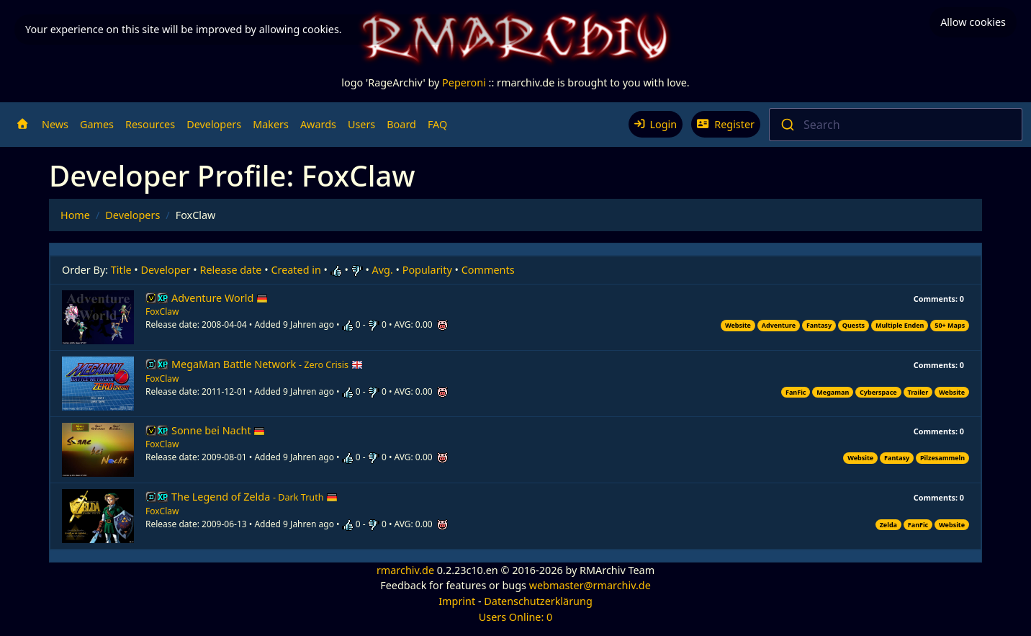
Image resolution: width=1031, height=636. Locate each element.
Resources (150, 124)
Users (361, 124)
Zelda (888, 524)
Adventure (779, 325)
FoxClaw (162, 311)
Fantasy (819, 325)
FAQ (437, 124)
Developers (213, 124)
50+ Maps (950, 325)
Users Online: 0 (516, 617)
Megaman (832, 392)
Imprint (456, 601)
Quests (853, 325)
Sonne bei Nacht (218, 430)
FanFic (795, 392)
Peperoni (464, 82)
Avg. (382, 270)
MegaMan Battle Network (267, 364)
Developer (166, 270)
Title (121, 270)
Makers (271, 124)
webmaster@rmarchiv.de (590, 585)
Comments (488, 270)
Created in (295, 270)
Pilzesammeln (942, 457)
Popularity (427, 270)
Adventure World (219, 298)
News (55, 124)
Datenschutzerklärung (538, 601)
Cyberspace (878, 392)
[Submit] (786, 124)
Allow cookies (973, 22)
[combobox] (895, 124)
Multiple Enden (899, 325)
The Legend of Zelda (254, 496)
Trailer (918, 392)
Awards (318, 124)
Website (738, 325)
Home (75, 215)
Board (401, 124)
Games (97, 124)
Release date (231, 270)
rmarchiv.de (405, 570)
